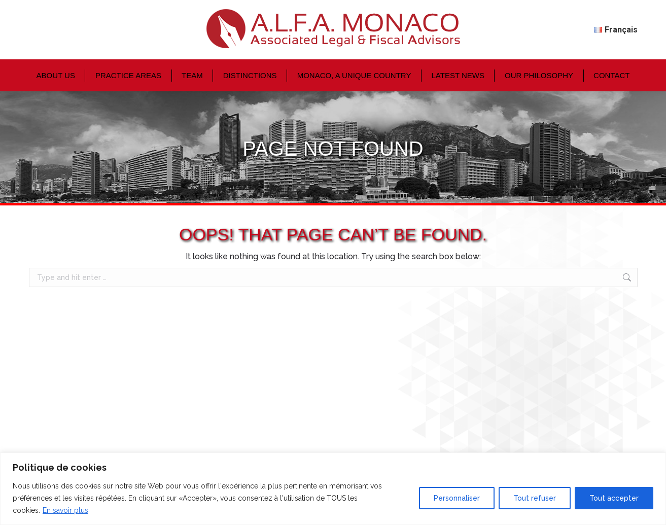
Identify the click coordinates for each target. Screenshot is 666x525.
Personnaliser (457, 498)
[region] (333, 488)
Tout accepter (614, 498)
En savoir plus (65, 510)
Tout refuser (534, 498)
